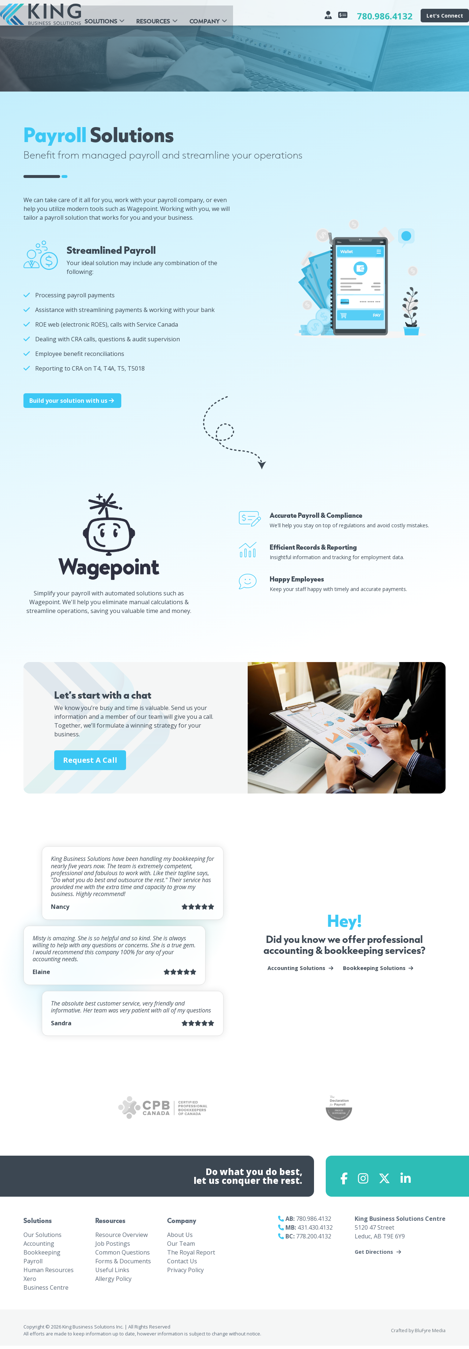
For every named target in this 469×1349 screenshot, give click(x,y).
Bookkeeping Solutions (374, 968)
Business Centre (46, 1290)
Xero (29, 1282)
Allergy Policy (113, 1282)
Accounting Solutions (296, 968)
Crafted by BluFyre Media (418, 1333)
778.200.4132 (313, 1239)
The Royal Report (191, 1255)
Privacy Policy (185, 1273)
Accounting (38, 1246)
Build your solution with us (72, 401)
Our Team (181, 1246)
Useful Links (112, 1273)
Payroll (33, 1264)
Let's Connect (444, 15)
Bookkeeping (41, 1255)
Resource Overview (121, 1238)
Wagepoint (44, 602)
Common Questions (122, 1255)
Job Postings (112, 1246)
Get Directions (374, 1255)
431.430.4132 (315, 1231)
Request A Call (90, 760)
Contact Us (182, 1264)
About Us (180, 1238)
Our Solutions (42, 1238)
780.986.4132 (385, 15)
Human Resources (48, 1273)
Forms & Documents (123, 1264)
